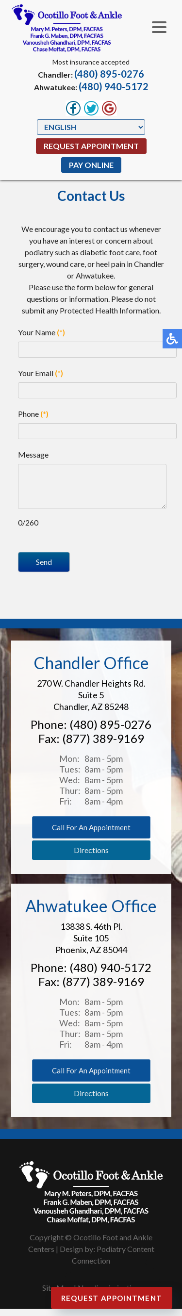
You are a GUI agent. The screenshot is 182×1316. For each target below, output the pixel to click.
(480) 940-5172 (114, 86)
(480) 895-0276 (109, 74)
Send (44, 569)
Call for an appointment (91, 834)
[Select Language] (91, 127)
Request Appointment (91, 145)
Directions (91, 857)
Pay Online (91, 164)
